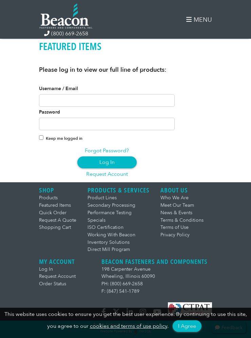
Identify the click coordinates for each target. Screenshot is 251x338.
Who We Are (174, 198)
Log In (107, 162)
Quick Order (52, 212)
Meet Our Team (177, 205)
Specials (96, 220)
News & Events (176, 212)
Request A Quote (57, 220)
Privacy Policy (175, 235)
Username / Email (58, 88)
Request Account (107, 174)
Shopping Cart (55, 227)
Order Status (52, 284)
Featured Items (55, 205)
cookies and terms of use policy (128, 326)
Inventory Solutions (109, 242)
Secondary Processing (111, 205)
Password (49, 112)
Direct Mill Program (109, 249)
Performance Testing (110, 212)
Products (48, 198)
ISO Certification (105, 227)
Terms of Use (174, 227)
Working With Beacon (111, 235)
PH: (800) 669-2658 (122, 284)
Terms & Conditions (182, 220)
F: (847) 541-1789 (120, 291)
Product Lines (102, 198)
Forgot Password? (107, 150)
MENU (199, 19)
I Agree (187, 326)
